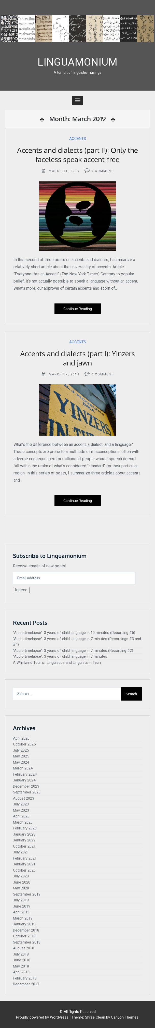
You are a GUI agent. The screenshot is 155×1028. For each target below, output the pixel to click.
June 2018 (21, 960)
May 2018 (21, 966)
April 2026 (21, 738)
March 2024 (23, 768)
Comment (104, 171)
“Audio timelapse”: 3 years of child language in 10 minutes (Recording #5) (74, 632)
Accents (77, 138)
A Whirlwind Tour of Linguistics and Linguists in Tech (57, 662)
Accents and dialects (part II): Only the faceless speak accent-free (77, 154)
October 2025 (24, 744)
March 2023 (23, 822)
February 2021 (25, 858)
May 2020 (21, 888)
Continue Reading (77, 309)
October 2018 (24, 936)
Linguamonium (78, 62)
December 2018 (26, 930)
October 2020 (24, 870)
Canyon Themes (124, 1017)
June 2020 (21, 882)
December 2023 (26, 786)
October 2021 (24, 846)
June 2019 (21, 906)
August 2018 (23, 948)
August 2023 (23, 798)
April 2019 (21, 912)
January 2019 (24, 924)
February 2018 (25, 978)
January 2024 (24, 780)
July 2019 (21, 900)
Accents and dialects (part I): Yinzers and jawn (77, 358)
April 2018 (21, 972)
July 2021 (21, 852)
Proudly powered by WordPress (42, 1017)
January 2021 (24, 864)
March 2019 (23, 918)
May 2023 (21, 810)
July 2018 (21, 954)
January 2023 (24, 834)
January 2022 (24, 840)
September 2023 (26, 792)
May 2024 (21, 762)
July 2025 (21, 750)
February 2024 (25, 774)
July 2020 (21, 876)
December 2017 (26, 984)
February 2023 (25, 828)
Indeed (21, 590)
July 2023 (21, 804)
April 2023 (21, 816)
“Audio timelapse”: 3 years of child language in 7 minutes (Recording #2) (73, 650)
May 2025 (21, 756)
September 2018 (26, 942)
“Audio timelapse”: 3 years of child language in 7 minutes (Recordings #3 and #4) (77, 642)
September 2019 (26, 894)
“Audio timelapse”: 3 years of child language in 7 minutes (60, 656)
